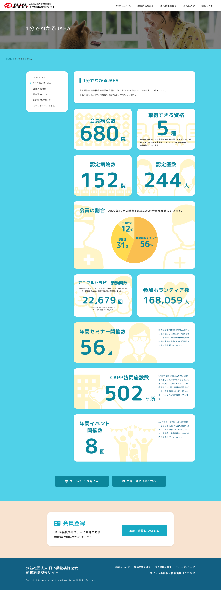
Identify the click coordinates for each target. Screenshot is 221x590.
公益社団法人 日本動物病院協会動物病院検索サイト (52, 570)
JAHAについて (122, 567)
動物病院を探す (142, 567)
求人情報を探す (163, 567)
